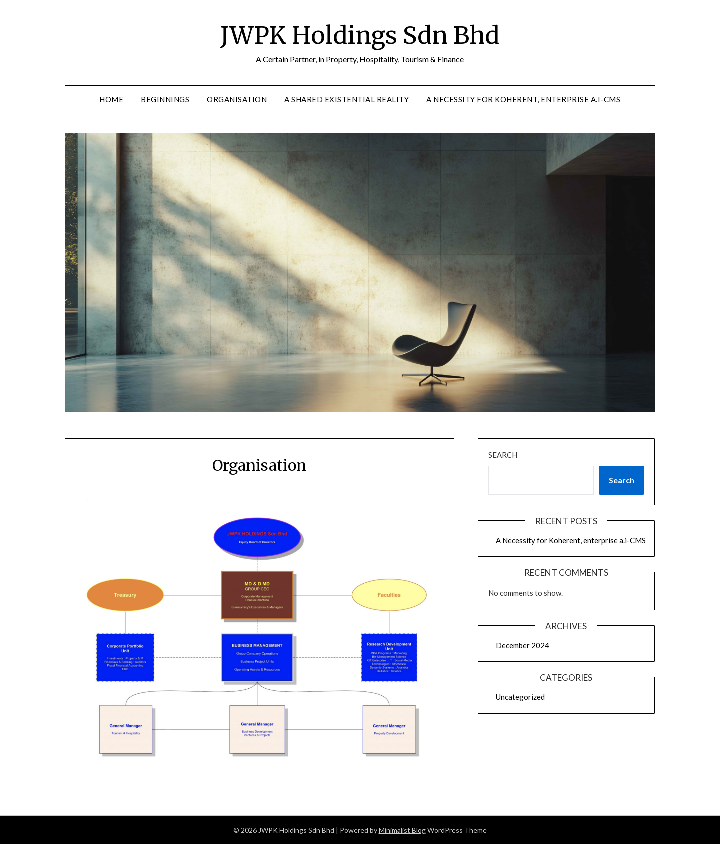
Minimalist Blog (402, 830)
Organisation (237, 99)
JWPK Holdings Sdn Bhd (360, 35)
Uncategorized (520, 696)
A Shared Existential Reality (346, 99)
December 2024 (523, 645)
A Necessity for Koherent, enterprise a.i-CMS (523, 99)
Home (112, 99)
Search (503, 454)
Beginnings (165, 99)
